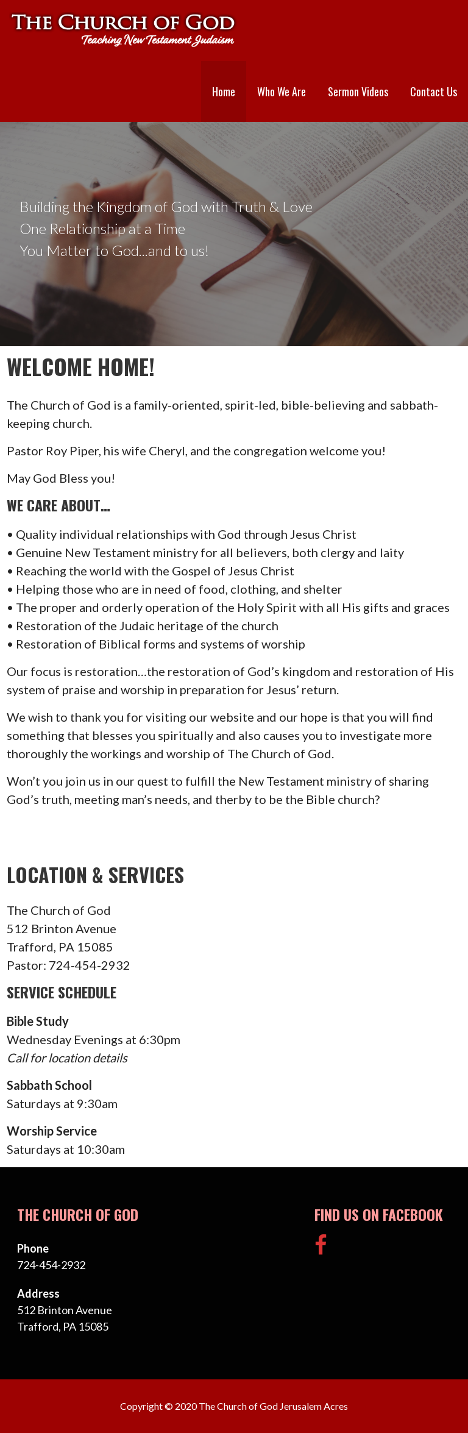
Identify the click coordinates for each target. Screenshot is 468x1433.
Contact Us (433, 91)
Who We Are (281, 91)
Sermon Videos (358, 91)
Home (223, 91)
